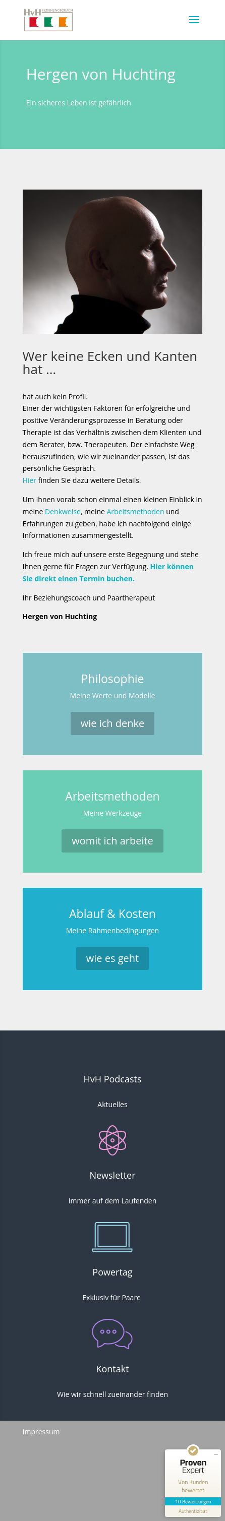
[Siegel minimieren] (216, 1454)
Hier (29, 480)
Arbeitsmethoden (135, 511)
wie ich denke (113, 723)
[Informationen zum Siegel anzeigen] (193, 1511)
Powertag (112, 1272)
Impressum (41, 1431)
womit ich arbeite (112, 840)
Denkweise (63, 511)
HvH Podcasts (112, 1079)
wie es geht (112, 958)
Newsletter (112, 1175)
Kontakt (112, 1369)
